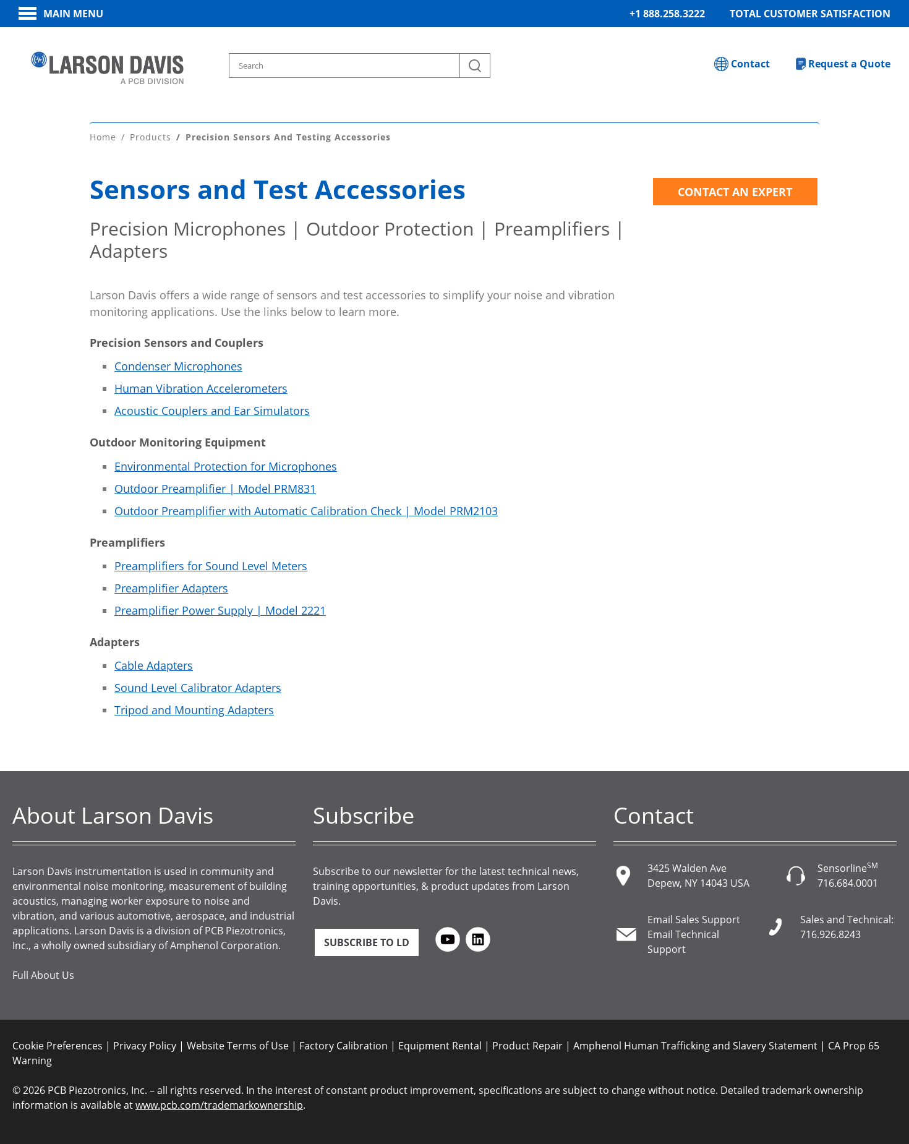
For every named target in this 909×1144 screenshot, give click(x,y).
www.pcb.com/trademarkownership (219, 1103)
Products (150, 136)
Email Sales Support (693, 917)
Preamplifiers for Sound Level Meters (210, 564)
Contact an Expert (735, 190)
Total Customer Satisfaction (810, 13)
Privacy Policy (144, 1044)
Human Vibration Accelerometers (201, 387)
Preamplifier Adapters (171, 586)
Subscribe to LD (366, 940)
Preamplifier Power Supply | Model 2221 (220, 608)
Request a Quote (849, 63)
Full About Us (43, 973)
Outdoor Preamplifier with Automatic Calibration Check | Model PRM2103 (306, 509)
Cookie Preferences (57, 1044)
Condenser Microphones (178, 364)
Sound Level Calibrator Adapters (197, 685)
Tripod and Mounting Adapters (194, 708)
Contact (750, 63)
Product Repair (527, 1044)
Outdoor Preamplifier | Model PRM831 (215, 486)
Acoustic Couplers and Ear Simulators (212, 409)
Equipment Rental (440, 1044)
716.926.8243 (830, 932)
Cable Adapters (153, 663)
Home (103, 136)
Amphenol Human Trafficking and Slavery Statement (695, 1044)
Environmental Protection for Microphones (225, 464)
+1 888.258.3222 (667, 13)
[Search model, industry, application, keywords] (360, 65)
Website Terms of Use (238, 1044)
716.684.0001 (847, 881)
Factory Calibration (343, 1044)
